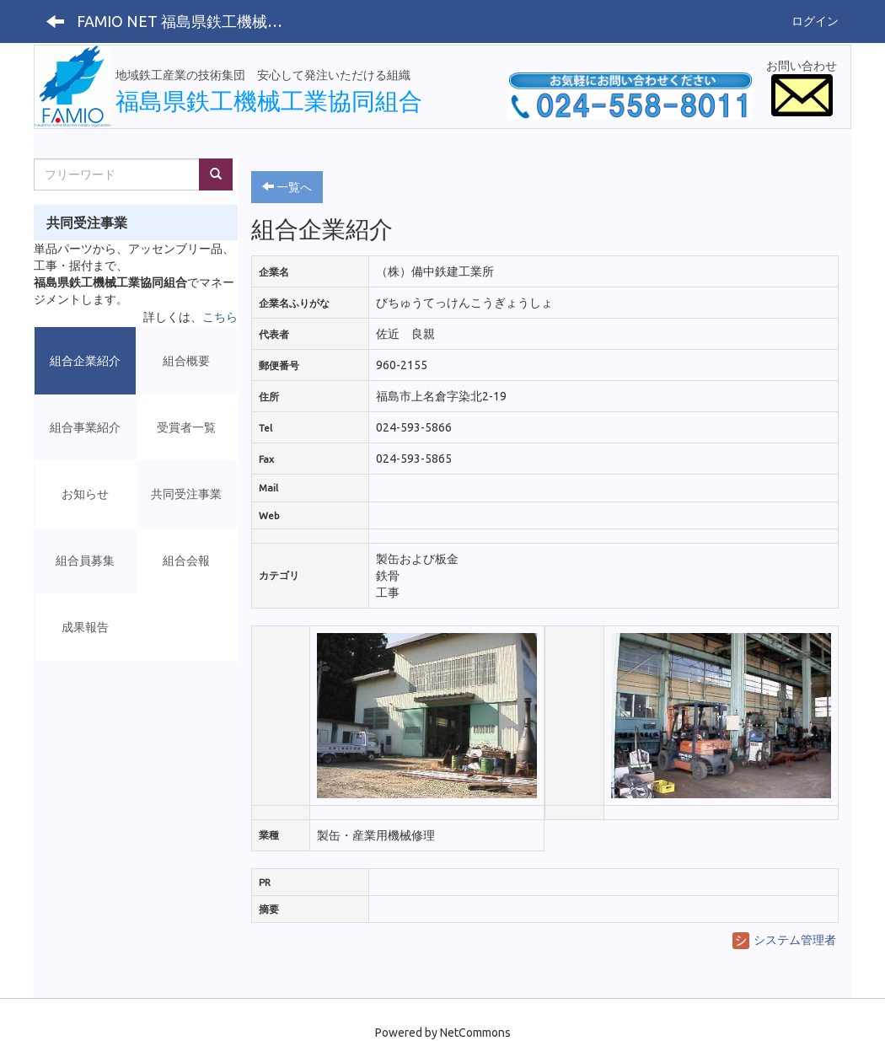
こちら (220, 317)
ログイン (815, 21)
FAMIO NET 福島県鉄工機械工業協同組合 (188, 21)
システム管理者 (784, 940)
